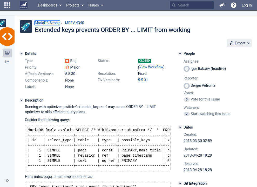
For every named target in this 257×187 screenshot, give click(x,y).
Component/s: (36, 80)
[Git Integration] (180, 183)
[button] (7, 5)
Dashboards (47, 5)
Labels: (30, 87)
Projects (72, 5)
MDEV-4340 (74, 23)
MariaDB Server (47, 23)
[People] (180, 53)
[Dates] (180, 127)
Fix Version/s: (109, 80)
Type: (29, 61)
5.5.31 (143, 80)
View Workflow (151, 67)
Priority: (31, 67)
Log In (247, 5)
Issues (93, 5)
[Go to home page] (23, 5)
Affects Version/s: (39, 74)
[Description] (21, 100)
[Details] (21, 53)
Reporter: (191, 78)
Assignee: (191, 61)
